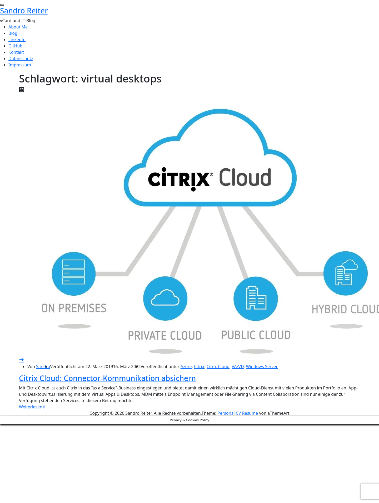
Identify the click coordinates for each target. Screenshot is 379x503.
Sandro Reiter (24, 11)
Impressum (19, 65)
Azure (186, 366)
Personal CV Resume (237, 413)
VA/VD (238, 366)
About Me (18, 27)
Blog (12, 33)
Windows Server (262, 366)
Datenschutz (20, 58)
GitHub (15, 46)
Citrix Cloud (218, 366)
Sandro (43, 366)
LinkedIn (17, 39)
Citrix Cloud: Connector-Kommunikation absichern (107, 378)
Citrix (199, 366)
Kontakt (16, 52)
